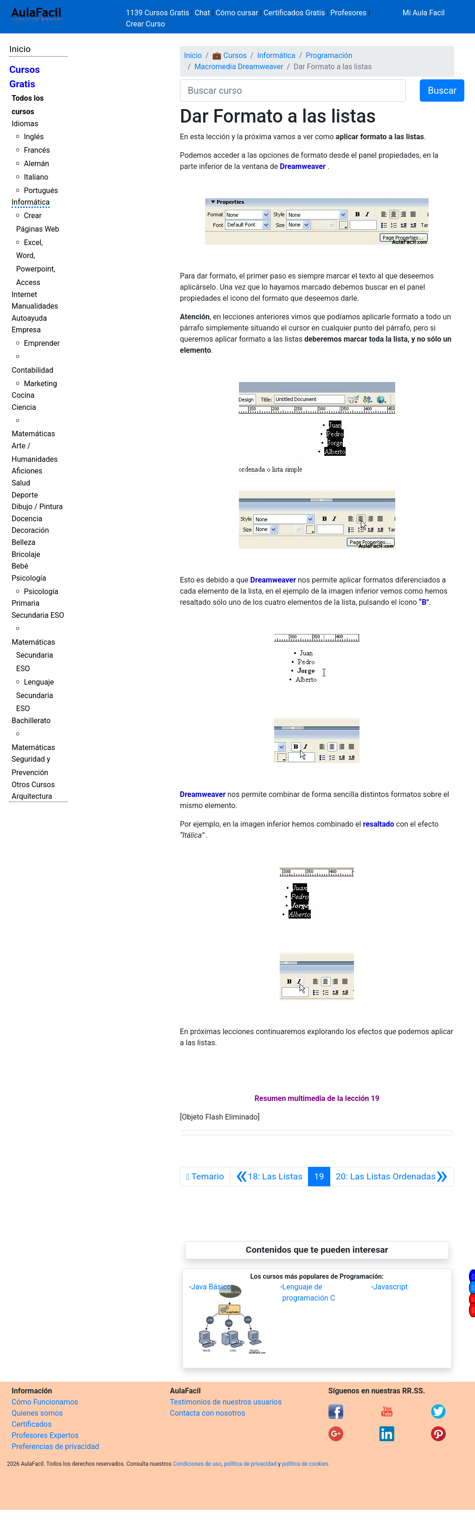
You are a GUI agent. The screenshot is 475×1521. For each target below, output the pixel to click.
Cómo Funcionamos (45, 1402)
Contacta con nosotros (207, 1413)
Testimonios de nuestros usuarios (226, 1402)
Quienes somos (37, 1413)
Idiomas (25, 123)
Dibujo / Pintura (37, 506)
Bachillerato (31, 720)
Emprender (42, 343)
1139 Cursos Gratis (158, 12)
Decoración (30, 530)
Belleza (23, 542)
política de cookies (305, 1464)
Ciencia (24, 407)
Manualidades (35, 306)
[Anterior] (269, 1176)
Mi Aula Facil (424, 12)
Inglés (34, 136)
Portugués (41, 190)
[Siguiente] (392, 1176)
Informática (31, 202)
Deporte (25, 495)
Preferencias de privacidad (55, 1446)
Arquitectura (32, 796)
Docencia (27, 518)
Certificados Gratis (294, 12)
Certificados (31, 1424)
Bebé (20, 566)
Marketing (40, 383)
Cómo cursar (237, 12)
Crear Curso (145, 23)
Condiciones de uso (197, 1464)
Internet (24, 294)
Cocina (23, 395)
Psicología (29, 578)
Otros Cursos (33, 784)
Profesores (348, 12)
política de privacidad (250, 1464)
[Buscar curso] (293, 90)
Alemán (36, 163)
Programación (329, 55)
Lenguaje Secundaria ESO (35, 695)
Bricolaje (26, 554)
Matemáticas (33, 433)
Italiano (36, 177)
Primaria (25, 603)
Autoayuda (29, 318)
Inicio (20, 49)
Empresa (26, 329)
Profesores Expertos (45, 1435)
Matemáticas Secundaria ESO (33, 655)
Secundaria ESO (38, 615)
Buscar (442, 90)
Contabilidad (32, 370)
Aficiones (27, 470)
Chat (202, 12)
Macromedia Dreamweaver (238, 66)
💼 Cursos (229, 55)
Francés (37, 150)
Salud (21, 483)
